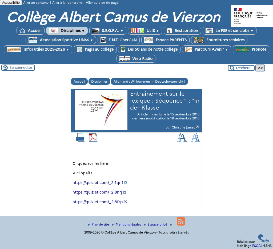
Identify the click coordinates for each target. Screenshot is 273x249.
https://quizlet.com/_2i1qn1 (98, 182)
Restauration (182, 30)
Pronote (251, 49)
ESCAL (257, 246)
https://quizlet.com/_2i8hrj (97, 192)
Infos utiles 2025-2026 (38, 49)
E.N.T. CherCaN (119, 40)
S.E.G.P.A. (107, 30)
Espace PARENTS (165, 40)
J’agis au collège (95, 49)
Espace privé (156, 224)
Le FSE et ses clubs (230, 30)
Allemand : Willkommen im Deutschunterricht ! (149, 81)
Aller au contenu (36, 3)
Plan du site (99, 224)
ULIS (145, 30)
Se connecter (21, 67)
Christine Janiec (183, 127)
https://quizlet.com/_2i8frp (98, 201)
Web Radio (135, 58)
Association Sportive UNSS (61, 40)
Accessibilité (11, 3)
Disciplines (67, 30)
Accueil (30, 30)
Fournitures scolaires (219, 40)
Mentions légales (127, 224)
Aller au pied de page (102, 3)
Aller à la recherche (67, 3)
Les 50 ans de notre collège (149, 49)
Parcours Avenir (206, 49)
